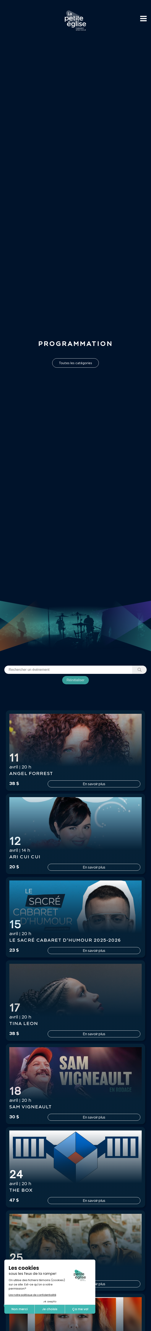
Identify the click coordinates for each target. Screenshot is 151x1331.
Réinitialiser (75, 680)
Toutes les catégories (75, 363)
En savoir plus (94, 784)
